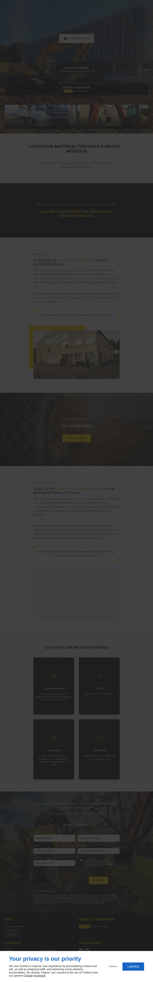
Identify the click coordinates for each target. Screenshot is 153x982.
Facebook (39, 975)
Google (28, 975)
